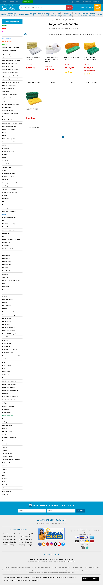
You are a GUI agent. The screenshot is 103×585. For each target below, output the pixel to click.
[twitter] (63, 544)
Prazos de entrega (8, 545)
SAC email (61, 520)
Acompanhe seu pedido (26, 534)
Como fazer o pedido (9, 534)
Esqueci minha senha (9, 542)
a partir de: (29, 64)
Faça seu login (75, 2)
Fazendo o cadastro (9, 536)
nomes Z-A (76, 34)
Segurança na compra (25, 545)
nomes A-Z (69, 34)
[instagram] (51, 544)
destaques (61, 34)
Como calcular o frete (9, 539)
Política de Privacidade (31, 580)
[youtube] (59, 544)
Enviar (80, 511)
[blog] (43, 544)
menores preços (85, 34)
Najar (72, 82)
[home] (8, 8)
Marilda (53, 82)
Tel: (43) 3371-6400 (86, 7)
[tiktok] (55, 544)
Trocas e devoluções (25, 542)
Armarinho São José (34, 82)
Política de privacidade (25, 539)
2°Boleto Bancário (24, 536)
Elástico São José (92, 82)
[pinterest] (47, 544)
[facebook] (40, 544)
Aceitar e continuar (90, 579)
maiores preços (96, 34)
